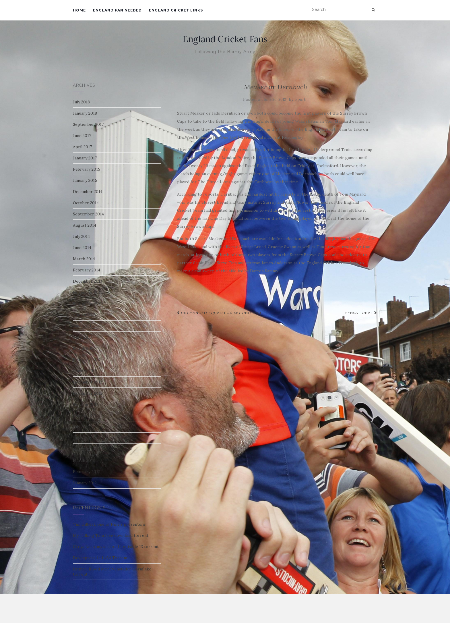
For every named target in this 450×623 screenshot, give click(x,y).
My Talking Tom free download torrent (110, 535)
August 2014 (84, 225)
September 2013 (88, 303)
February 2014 (86, 270)
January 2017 (85, 158)
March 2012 (84, 460)
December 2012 (87, 382)
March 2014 (84, 258)
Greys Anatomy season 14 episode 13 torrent (116, 546)
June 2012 (82, 438)
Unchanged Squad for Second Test (219, 312)
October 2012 (85, 404)
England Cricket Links (176, 10)
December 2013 (87, 281)
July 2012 (81, 426)
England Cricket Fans (225, 39)
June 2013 (82, 326)
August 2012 (84, 415)
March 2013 (84, 348)
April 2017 (82, 146)
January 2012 (85, 482)
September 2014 (88, 214)
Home (79, 10)
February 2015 (86, 169)
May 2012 (81, 449)
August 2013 (84, 314)
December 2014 (87, 191)
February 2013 (86, 359)
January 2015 (85, 180)
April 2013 (82, 337)
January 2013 (85, 370)
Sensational (361, 312)
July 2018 (81, 102)
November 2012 (87, 393)
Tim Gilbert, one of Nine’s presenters (109, 524)
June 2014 (82, 247)
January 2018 (85, 113)
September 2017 (88, 124)
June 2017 (82, 135)
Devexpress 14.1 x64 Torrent (100, 557)
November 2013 (87, 292)
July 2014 (81, 236)
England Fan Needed (117, 10)
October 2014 (86, 202)
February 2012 (86, 471)
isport (300, 99)
